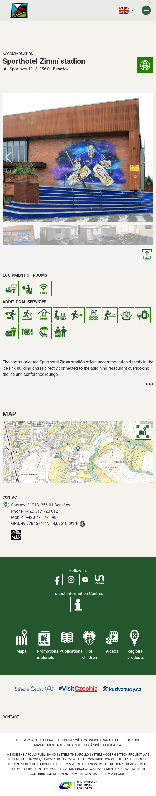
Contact (11, 717)
